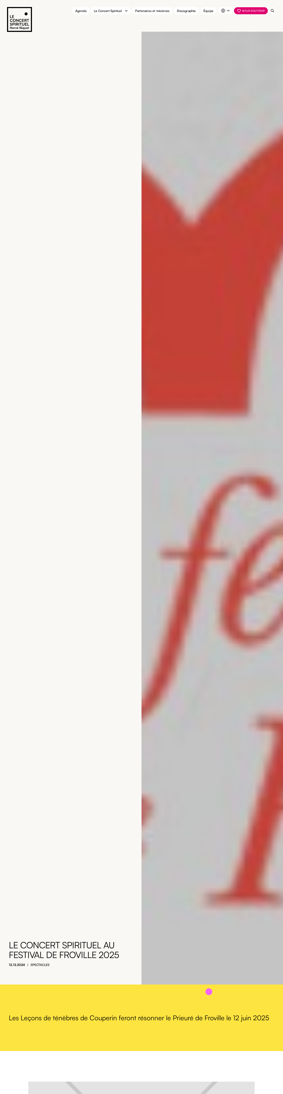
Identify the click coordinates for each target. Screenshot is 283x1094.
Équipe (208, 11)
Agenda (80, 11)
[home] (19, 20)
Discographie (186, 11)
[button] (111, 10)
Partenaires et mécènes (152, 11)
